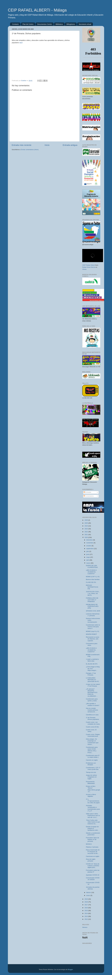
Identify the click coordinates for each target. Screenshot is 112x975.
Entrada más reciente (21, 145)
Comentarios (89, 496)
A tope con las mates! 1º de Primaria (93, 685)
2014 (86, 913)
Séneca (84, 927)
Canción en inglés (92, 760)
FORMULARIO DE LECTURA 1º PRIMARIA (92, 599)
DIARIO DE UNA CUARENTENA (92, 566)
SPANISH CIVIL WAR (93, 611)
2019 (86, 899)
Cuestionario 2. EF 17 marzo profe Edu (93, 768)
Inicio (47, 145)
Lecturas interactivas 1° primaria (93, 614)
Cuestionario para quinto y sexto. (92, 700)
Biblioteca (59, 24)
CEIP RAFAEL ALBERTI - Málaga (37, 10)
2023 (86, 529)
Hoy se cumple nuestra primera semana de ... (92, 710)
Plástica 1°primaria (92, 847)
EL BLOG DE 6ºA (91, 664)
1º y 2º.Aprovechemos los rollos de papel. (93, 800)
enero (88, 895)
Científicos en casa (92, 715)
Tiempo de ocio (91, 772)
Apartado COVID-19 (92, 875)
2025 (86, 523)
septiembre (90, 548)
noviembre (90, 543)
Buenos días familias (93, 579)
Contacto (15, 24)
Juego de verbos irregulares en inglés (91, 776)
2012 (86, 919)
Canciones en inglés (92, 856)
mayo (88, 557)
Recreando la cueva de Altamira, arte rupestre (92, 638)
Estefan (24, 80)
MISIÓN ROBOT (91, 634)
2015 (86, 910)
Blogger (70, 969)
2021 (86, 534)
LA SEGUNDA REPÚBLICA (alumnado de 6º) (92, 679)
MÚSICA (89, 844)
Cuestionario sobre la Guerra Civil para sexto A (93, 626)
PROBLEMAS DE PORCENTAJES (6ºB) (92, 606)
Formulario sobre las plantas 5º (92, 871)
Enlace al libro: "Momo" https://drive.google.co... (93, 788)
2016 (86, 908)
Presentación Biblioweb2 (90, 782)
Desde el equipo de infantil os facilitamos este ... (92, 828)
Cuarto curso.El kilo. (92, 727)
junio (88, 554)
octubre (89, 546)
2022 (86, 532)
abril (87, 560)
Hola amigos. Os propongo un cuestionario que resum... (92, 741)
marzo (88, 563)
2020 (86, 537)
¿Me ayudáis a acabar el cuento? (92, 704)
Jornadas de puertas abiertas (92, 888)
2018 (86, 902)
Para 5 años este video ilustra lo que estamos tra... (93, 822)
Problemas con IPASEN (91, 764)
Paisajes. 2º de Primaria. (91, 674)
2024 (86, 526)
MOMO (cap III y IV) (92, 631)
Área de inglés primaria (90, 860)
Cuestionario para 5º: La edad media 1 (93, 756)
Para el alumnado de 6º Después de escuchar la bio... (93, 851)
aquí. (21, 42)
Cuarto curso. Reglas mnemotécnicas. (93, 735)
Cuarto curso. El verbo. (91, 730)
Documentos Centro (44, 24)
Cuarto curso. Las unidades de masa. (93, 723)
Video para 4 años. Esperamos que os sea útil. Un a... (93, 815)
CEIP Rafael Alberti (88, 265)
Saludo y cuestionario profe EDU (93, 834)
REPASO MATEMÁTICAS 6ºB (92, 587)
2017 (86, 905)
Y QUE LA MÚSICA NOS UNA (92, 660)
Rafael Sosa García (88, 267)
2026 (86, 520)
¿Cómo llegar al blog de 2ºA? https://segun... (93, 668)
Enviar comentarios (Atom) (30, 149)
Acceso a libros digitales (91, 795)
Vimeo (84, 269)
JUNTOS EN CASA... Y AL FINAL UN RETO (93, 593)
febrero (88, 892)
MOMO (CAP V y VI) (93, 576)
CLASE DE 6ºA (91, 582)
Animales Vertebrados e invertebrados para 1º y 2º (93, 808)
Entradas (87, 492)
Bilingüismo (70, 24)
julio (87, 551)
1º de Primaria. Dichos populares (92, 718)
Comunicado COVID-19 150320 (93, 878)
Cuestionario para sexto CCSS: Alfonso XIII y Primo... (92, 749)
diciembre (89, 540)
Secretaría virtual (85, 24)
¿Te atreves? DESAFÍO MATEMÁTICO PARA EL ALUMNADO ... (92, 692)
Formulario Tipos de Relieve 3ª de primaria (92, 839)
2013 (86, 916)
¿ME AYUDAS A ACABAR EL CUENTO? (91, 571)
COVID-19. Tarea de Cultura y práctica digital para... (92, 865)
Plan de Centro (28, 24)
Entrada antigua (70, 145)
